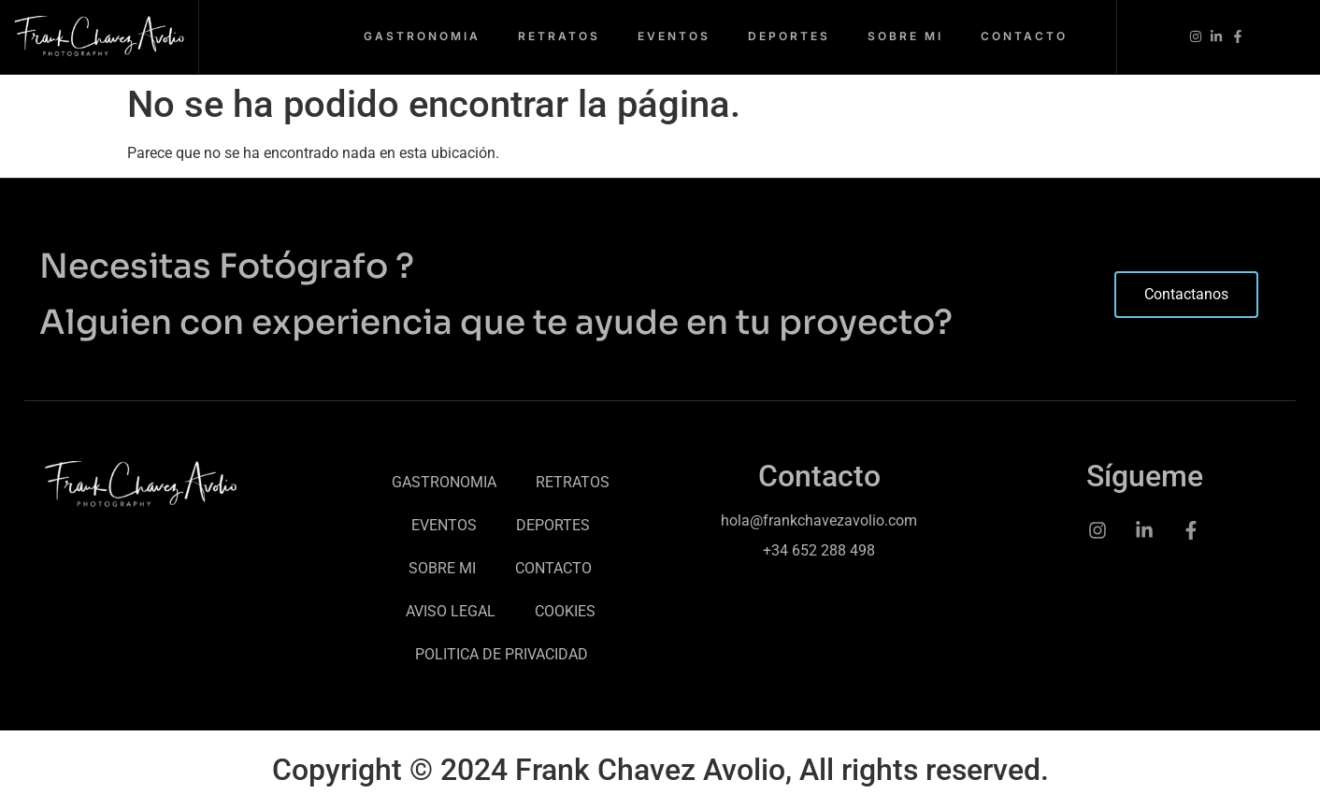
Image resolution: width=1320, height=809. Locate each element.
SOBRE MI (905, 36)
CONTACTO (1024, 36)
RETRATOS (559, 36)
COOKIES (565, 611)
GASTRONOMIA (422, 36)
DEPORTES (789, 36)
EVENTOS (674, 36)
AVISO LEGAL (450, 611)
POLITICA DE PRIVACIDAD (501, 654)
